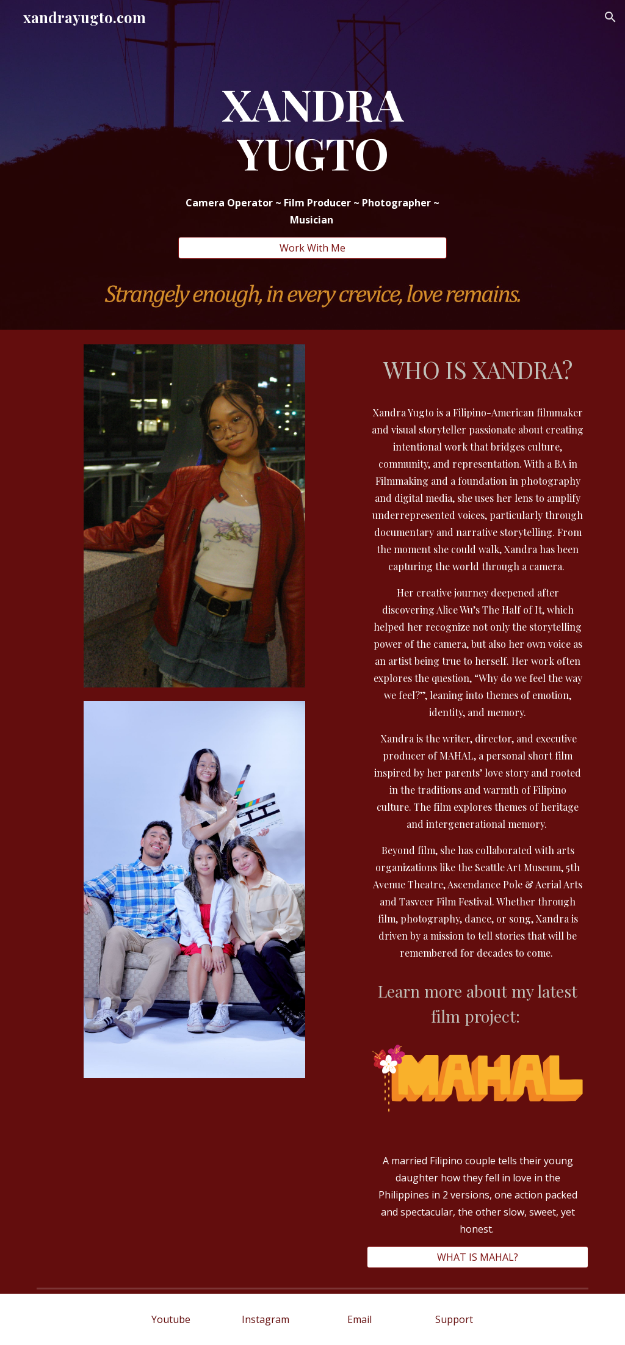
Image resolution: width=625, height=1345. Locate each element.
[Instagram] (265, 1319)
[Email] (360, 1319)
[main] (312, 128)
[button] (610, 17)
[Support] (454, 1319)
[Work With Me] (313, 247)
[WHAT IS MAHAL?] (477, 1257)
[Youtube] (171, 1319)
